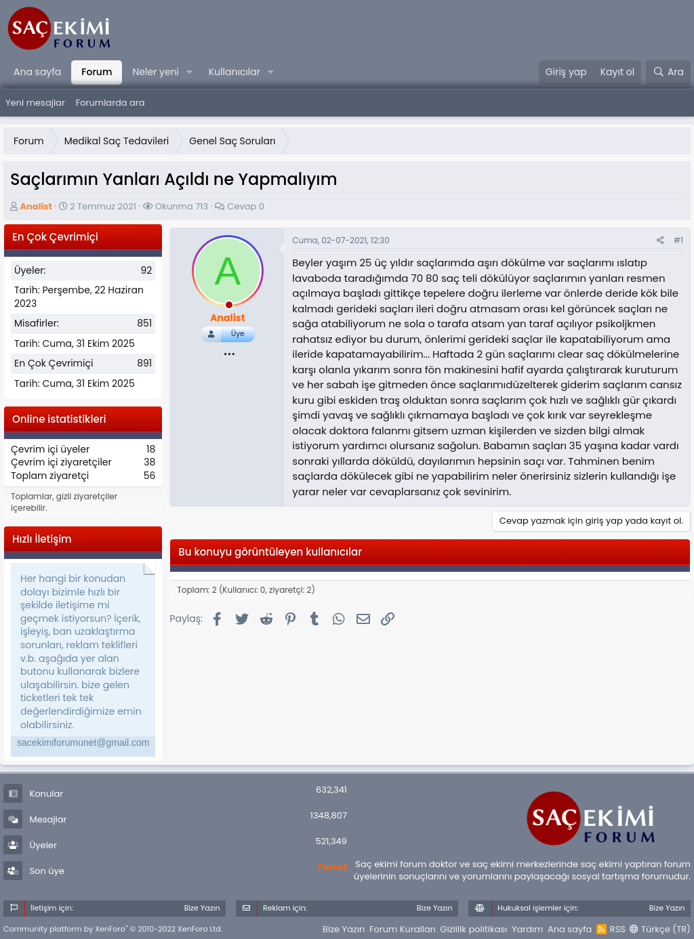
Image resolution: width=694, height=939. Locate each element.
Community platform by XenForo (112, 928)
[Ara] (668, 72)
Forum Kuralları (402, 929)
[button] (189, 72)
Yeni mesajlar (35, 102)
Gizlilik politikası (473, 929)
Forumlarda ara (110, 102)
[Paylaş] (660, 241)
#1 (678, 240)
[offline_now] (229, 307)
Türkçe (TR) (660, 929)
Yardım (528, 929)
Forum (96, 72)
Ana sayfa (37, 72)
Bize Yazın (344, 929)
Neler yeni (155, 72)
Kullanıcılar (234, 72)
